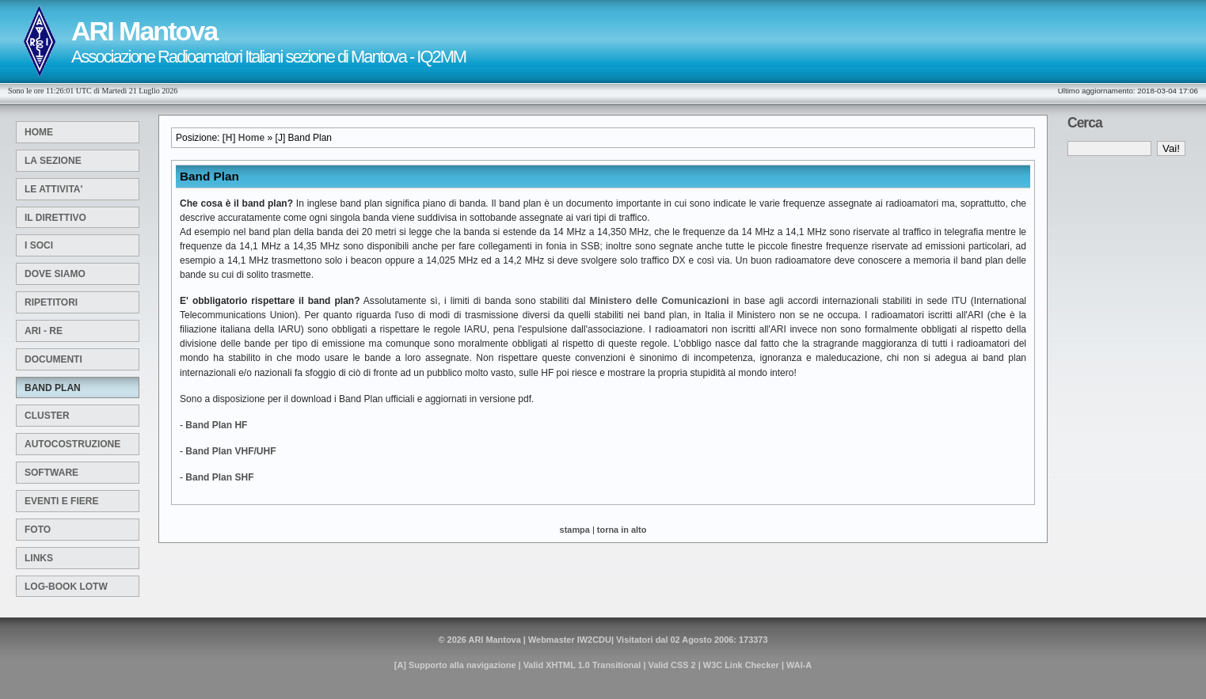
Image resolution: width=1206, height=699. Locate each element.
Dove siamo (55, 273)
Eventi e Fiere (61, 501)
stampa (575, 529)
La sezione (53, 160)
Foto (38, 529)
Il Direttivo (55, 217)
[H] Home (243, 137)
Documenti (53, 359)
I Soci (39, 245)
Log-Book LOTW (66, 586)
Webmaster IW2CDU (569, 639)
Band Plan (53, 387)
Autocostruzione (72, 444)
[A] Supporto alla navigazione (455, 665)
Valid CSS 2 (672, 665)
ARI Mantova (495, 639)
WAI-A (799, 665)
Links (39, 558)
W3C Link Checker (741, 665)
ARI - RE (44, 330)
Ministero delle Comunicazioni (659, 300)
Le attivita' (53, 189)
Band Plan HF (216, 425)
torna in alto (622, 529)
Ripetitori (51, 302)
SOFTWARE (51, 472)
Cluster (47, 415)
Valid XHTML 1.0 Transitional (582, 665)
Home (39, 132)
